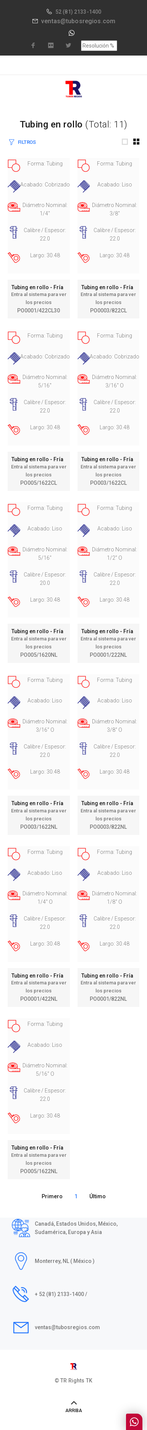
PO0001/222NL (108, 655)
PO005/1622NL (38, 1171)
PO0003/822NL (108, 827)
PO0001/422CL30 (38, 310)
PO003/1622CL (108, 483)
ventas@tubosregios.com (78, 21)
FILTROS (27, 142)
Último (97, 1196)
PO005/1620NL (38, 655)
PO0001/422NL (38, 999)
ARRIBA (73, 1410)
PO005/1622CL (38, 483)
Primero (52, 1196)
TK (89, 1380)
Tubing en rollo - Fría (38, 287)
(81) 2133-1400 (82, 12)
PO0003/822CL (108, 310)
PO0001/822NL (108, 999)
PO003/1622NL (38, 827)
